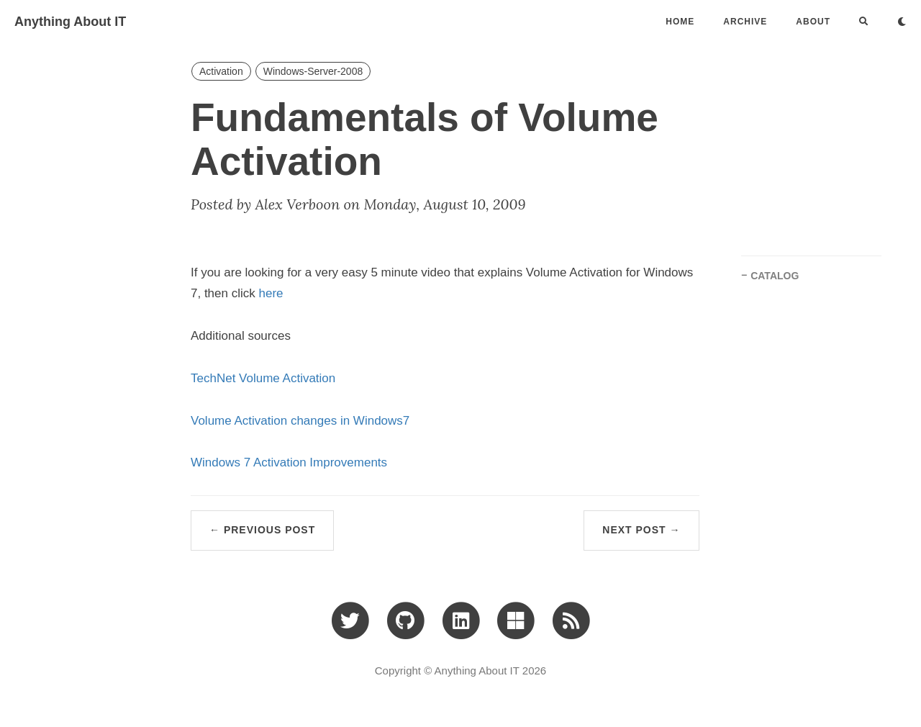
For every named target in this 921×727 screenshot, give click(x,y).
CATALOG (774, 275)
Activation (221, 71)
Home (680, 22)
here (271, 293)
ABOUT (813, 22)
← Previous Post (262, 530)
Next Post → (641, 530)
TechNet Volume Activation (263, 378)
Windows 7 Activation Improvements (289, 462)
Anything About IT (70, 21)
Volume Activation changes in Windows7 (300, 421)
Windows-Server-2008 (313, 71)
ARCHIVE (745, 22)
